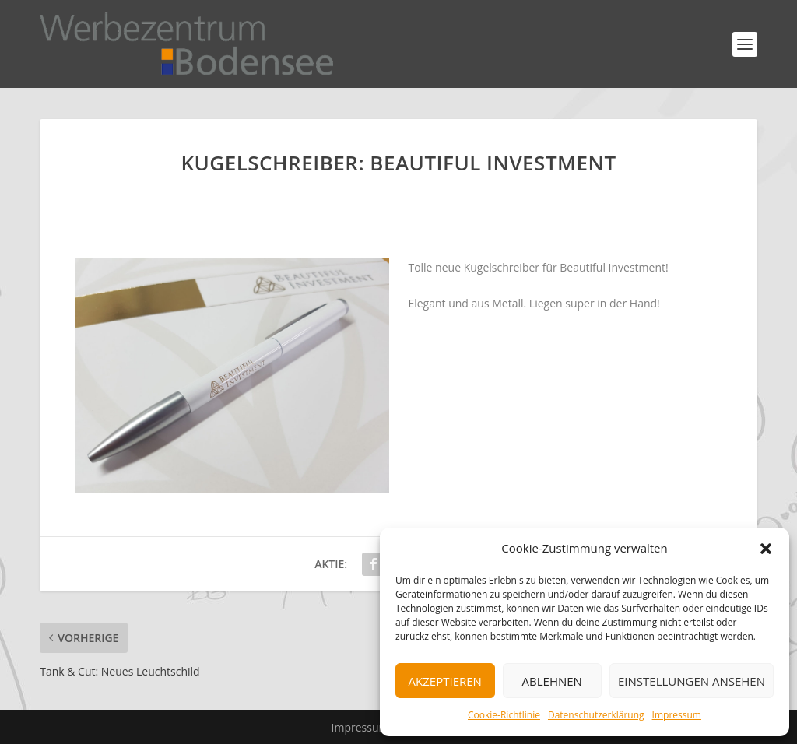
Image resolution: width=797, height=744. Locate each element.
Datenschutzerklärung (596, 714)
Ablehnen (552, 681)
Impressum (676, 714)
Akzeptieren (445, 681)
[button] (766, 548)
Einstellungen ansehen (691, 681)
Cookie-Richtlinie (504, 714)
